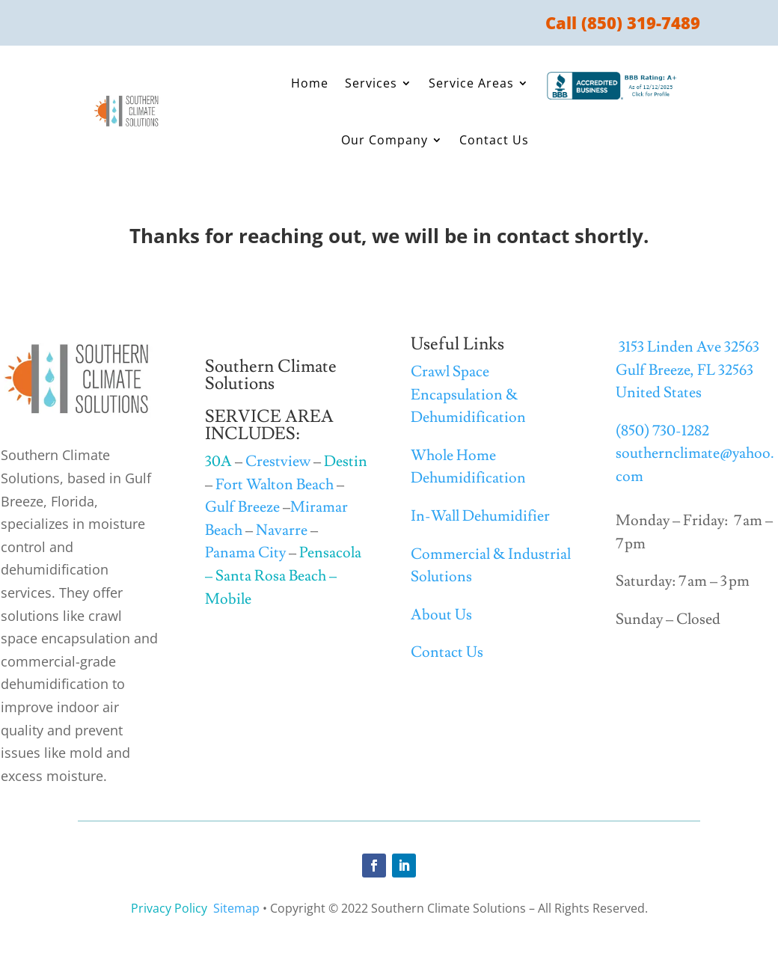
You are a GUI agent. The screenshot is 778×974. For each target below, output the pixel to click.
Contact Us (494, 140)
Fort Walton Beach (274, 484)
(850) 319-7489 (640, 22)
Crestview (277, 461)
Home (309, 83)
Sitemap (236, 908)
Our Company (384, 140)
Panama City (245, 553)
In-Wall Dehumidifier (480, 516)
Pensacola (330, 553)
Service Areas (471, 83)
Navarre (281, 530)
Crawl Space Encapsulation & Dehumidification (468, 394)
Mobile (228, 599)
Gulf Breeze (242, 507)
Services (371, 83)
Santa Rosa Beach (270, 576)
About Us (441, 615)
